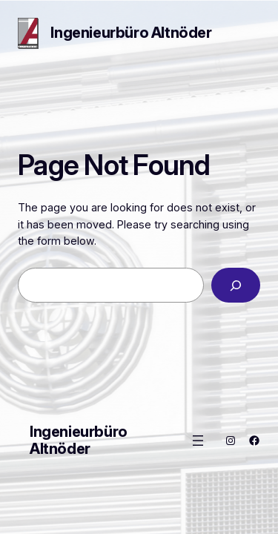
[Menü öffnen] (198, 440)
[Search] (235, 285)
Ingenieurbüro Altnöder (130, 33)
